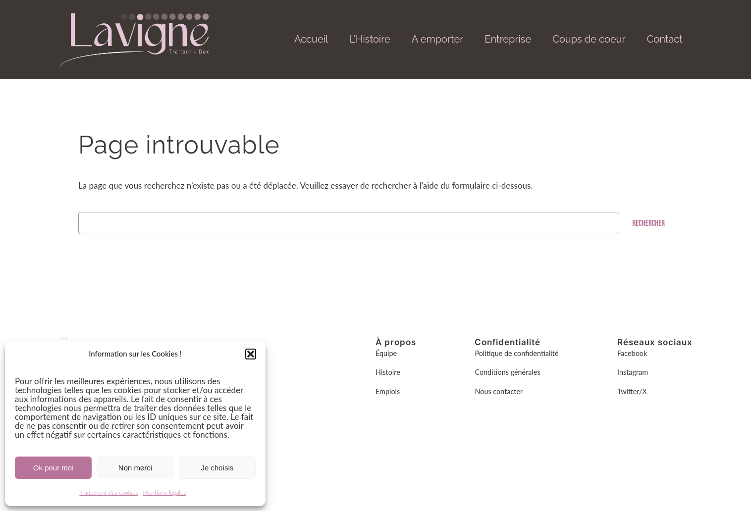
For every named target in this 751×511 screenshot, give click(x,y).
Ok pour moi (53, 467)
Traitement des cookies (108, 492)
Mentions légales (164, 492)
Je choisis (217, 467)
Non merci (135, 467)
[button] (251, 354)
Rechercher (648, 223)
